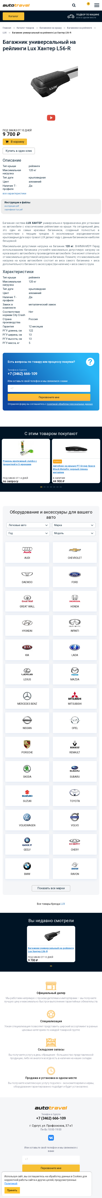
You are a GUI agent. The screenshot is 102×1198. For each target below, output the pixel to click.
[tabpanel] (26, 461)
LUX (63, 903)
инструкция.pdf (11, 206)
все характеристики (14, 193)
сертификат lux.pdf (13, 209)
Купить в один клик (19, 151)
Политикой (10, 1183)
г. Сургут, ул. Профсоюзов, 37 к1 (51, 1125)
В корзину (14, 142)
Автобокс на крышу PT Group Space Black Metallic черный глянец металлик (74, 469)
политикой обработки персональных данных (70, 404)
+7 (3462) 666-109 (80, 5)
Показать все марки (51, 888)
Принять (12, 1190)
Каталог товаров (13, 16)
